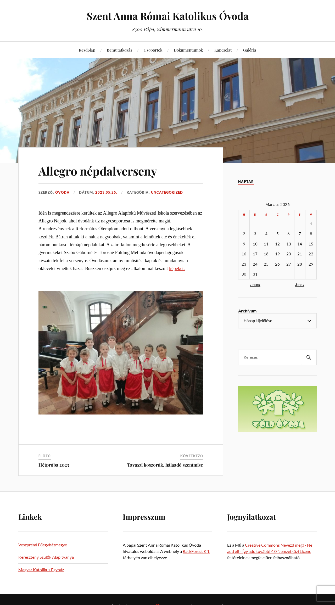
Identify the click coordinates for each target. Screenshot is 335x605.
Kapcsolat (223, 50)
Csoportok (153, 50)
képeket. (177, 268)
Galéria (249, 50)
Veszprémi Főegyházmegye (42, 544)
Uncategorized (167, 192)
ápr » (299, 285)
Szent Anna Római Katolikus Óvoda (168, 16)
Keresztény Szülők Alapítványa (46, 556)
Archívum (247, 310)
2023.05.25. (106, 192)
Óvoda (62, 192)
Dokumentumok (188, 50)
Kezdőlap (87, 50)
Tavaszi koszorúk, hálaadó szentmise (165, 465)
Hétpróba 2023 (53, 465)
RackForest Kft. (196, 551)
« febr (255, 285)
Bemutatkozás (119, 50)
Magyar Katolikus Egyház (41, 569)
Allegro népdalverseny (97, 170)
